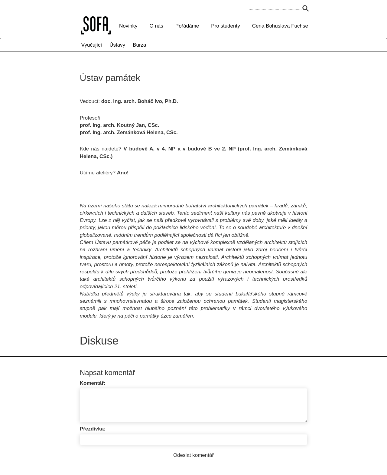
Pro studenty (225, 26)
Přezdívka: (93, 429)
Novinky (128, 26)
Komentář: (93, 383)
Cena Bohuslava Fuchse (280, 26)
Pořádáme (187, 26)
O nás (156, 26)
